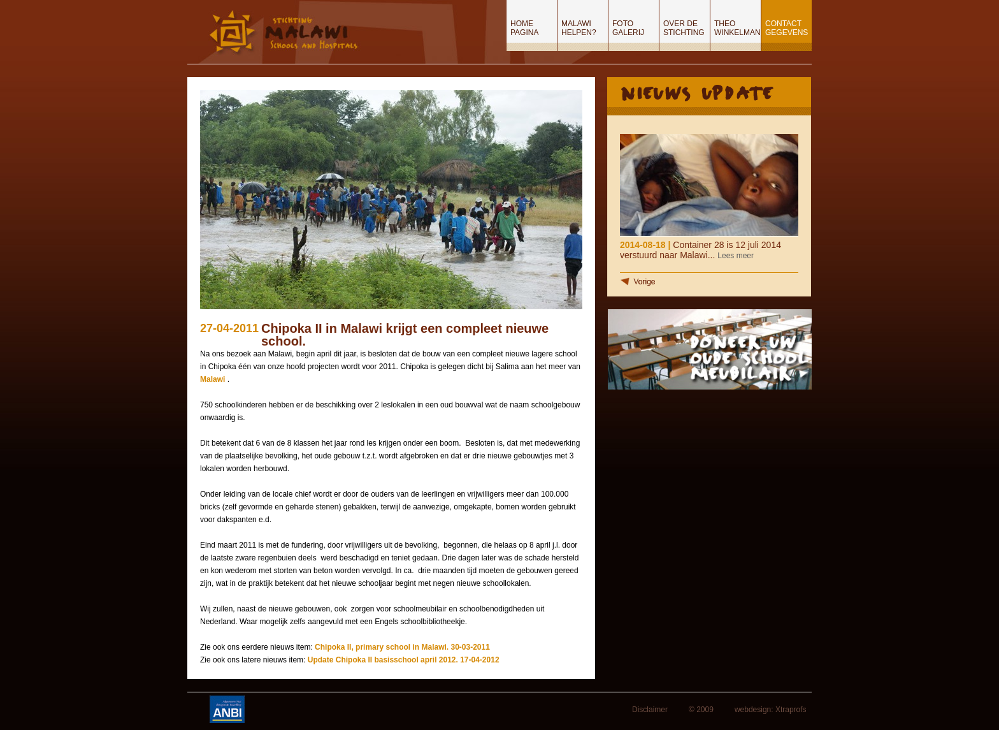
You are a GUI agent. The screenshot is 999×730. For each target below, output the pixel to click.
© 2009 (701, 709)
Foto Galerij (628, 28)
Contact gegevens (786, 28)
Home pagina (524, 28)
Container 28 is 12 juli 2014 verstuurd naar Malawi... (700, 250)
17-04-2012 (479, 659)
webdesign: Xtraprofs (771, 709)
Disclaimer (650, 709)
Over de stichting (684, 28)
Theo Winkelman (737, 28)
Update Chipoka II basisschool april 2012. (384, 659)
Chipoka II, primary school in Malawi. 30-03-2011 (402, 647)
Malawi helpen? (578, 28)
